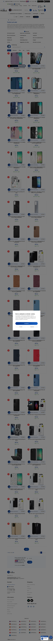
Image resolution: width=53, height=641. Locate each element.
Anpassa (32, 326)
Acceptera (26, 323)
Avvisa (21, 326)
